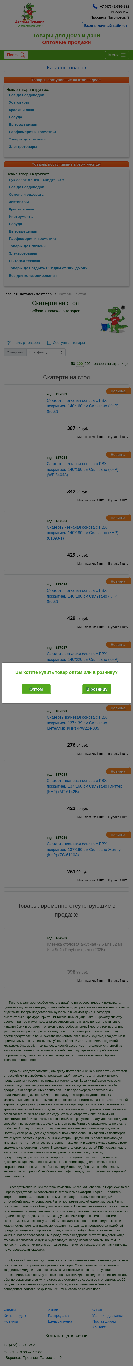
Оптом (36, 689)
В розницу (97, 689)
